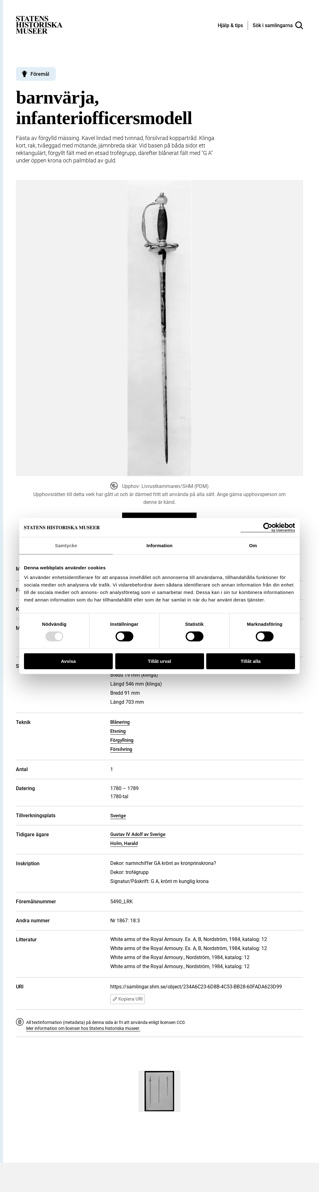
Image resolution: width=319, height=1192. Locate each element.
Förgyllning (122, 740)
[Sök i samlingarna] (278, 26)
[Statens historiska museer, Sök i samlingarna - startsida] (39, 24)
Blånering (120, 722)
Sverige (118, 815)
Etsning (118, 731)
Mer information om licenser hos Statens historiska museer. (83, 1028)
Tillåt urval (159, 661)
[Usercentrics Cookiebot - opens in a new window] (267, 527)
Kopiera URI (127, 999)
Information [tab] (159, 545)
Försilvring (121, 749)
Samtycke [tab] (66, 545)
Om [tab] (253, 545)
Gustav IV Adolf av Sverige (137, 834)
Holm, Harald (124, 843)
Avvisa (68, 661)
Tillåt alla (251, 661)
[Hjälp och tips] (230, 26)
